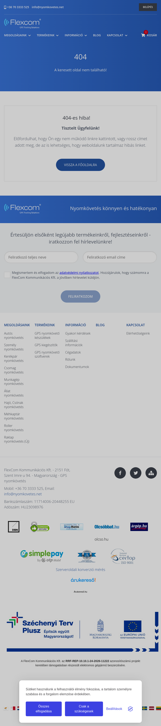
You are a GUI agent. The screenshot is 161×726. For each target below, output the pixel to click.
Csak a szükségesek (83, 709)
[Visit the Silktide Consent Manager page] (130, 709)
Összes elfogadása (44, 709)
